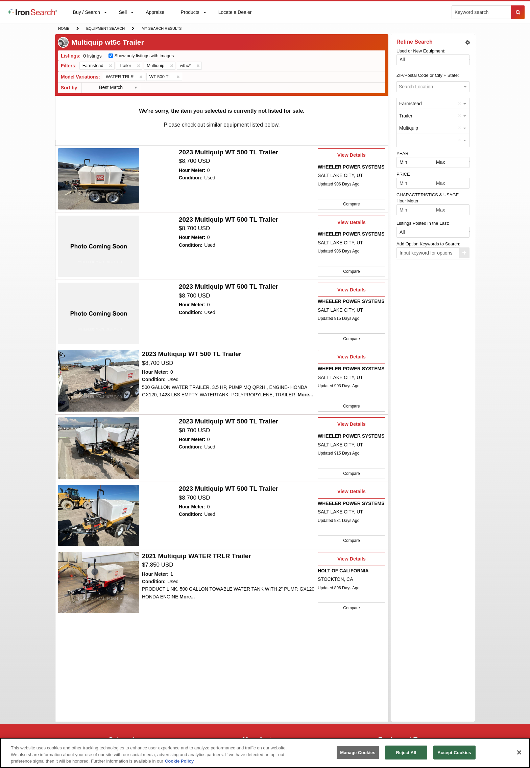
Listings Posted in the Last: (422, 223)
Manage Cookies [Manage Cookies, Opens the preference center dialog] (357, 752)
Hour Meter (407, 201)
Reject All (406, 752)
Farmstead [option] (410, 103)
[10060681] (98, 313)
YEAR (402, 153)
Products (189, 13)
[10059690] (98, 380)
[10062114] (98, 246)
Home (63, 27)
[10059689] (98, 448)
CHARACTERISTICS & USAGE (427, 195)
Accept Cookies (454, 752)
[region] (265, 753)
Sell (123, 13)
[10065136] (98, 179)
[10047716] (98, 515)
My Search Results (161, 29)
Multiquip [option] (408, 128)
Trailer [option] (405, 115)
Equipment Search (105, 29)
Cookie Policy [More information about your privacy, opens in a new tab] (179, 761)
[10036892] (98, 582)
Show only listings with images (144, 55)
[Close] (519, 752)
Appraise (154, 13)
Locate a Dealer (235, 16)
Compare (351, 204)
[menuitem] (32, 12)
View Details (351, 157)
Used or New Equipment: (420, 51)
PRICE (403, 174)
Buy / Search (86, 16)
